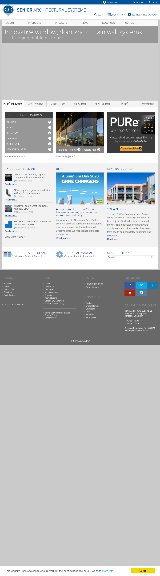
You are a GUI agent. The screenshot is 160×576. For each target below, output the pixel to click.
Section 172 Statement (54, 301)
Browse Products (14, 156)
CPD (88, 312)
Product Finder (118, 14)
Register (138, 2)
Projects (61, 23)
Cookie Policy (50, 318)
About (10, 23)
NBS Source (91, 317)
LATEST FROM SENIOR (20, 169)
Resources (108, 23)
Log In (154, 2)
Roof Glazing (13, 144)
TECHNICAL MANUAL (78, 253)
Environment (50, 295)
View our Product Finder (27, 256)
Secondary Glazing (16, 149)
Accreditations (51, 298)
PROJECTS (65, 115)
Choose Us (49, 286)
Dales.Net (20, 304)
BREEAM (90, 314)
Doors (9, 127)
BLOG (60, 169)
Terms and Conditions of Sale (57, 313)
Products (34, 23)
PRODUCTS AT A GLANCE (31, 253)
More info (107, 571)
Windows (11, 122)
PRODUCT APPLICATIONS (25, 115)
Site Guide (110, 2)
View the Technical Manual (78, 256)
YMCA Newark (116, 209)
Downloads (90, 309)
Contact (130, 23)
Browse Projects (64, 156)
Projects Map (92, 287)
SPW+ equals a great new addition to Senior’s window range (32, 191)
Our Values (49, 289)
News (85, 23)
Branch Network (92, 306)
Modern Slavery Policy (54, 304)
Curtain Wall (13, 133)
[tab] (24, 115)
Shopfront (12, 138)
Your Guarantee (51, 292)
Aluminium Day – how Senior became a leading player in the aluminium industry (76, 212)
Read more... (11, 184)
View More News (14, 236)
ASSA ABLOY (83, 341)
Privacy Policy (51, 315)
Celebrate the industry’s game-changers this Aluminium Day (30, 176)
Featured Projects (95, 283)
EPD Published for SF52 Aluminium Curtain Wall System (32, 223)
